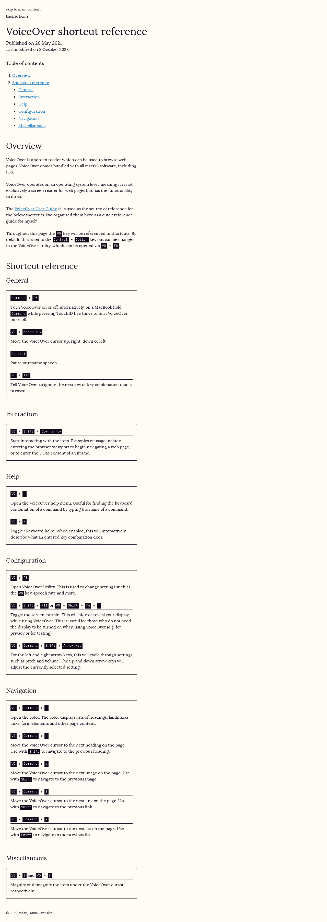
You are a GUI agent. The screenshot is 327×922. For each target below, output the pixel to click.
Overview (21, 75)
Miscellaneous (31, 125)
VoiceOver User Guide (36, 209)
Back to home (17, 16)
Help (22, 104)
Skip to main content (23, 9)
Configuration (31, 111)
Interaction (29, 97)
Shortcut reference (30, 82)
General (25, 89)
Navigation (28, 118)
